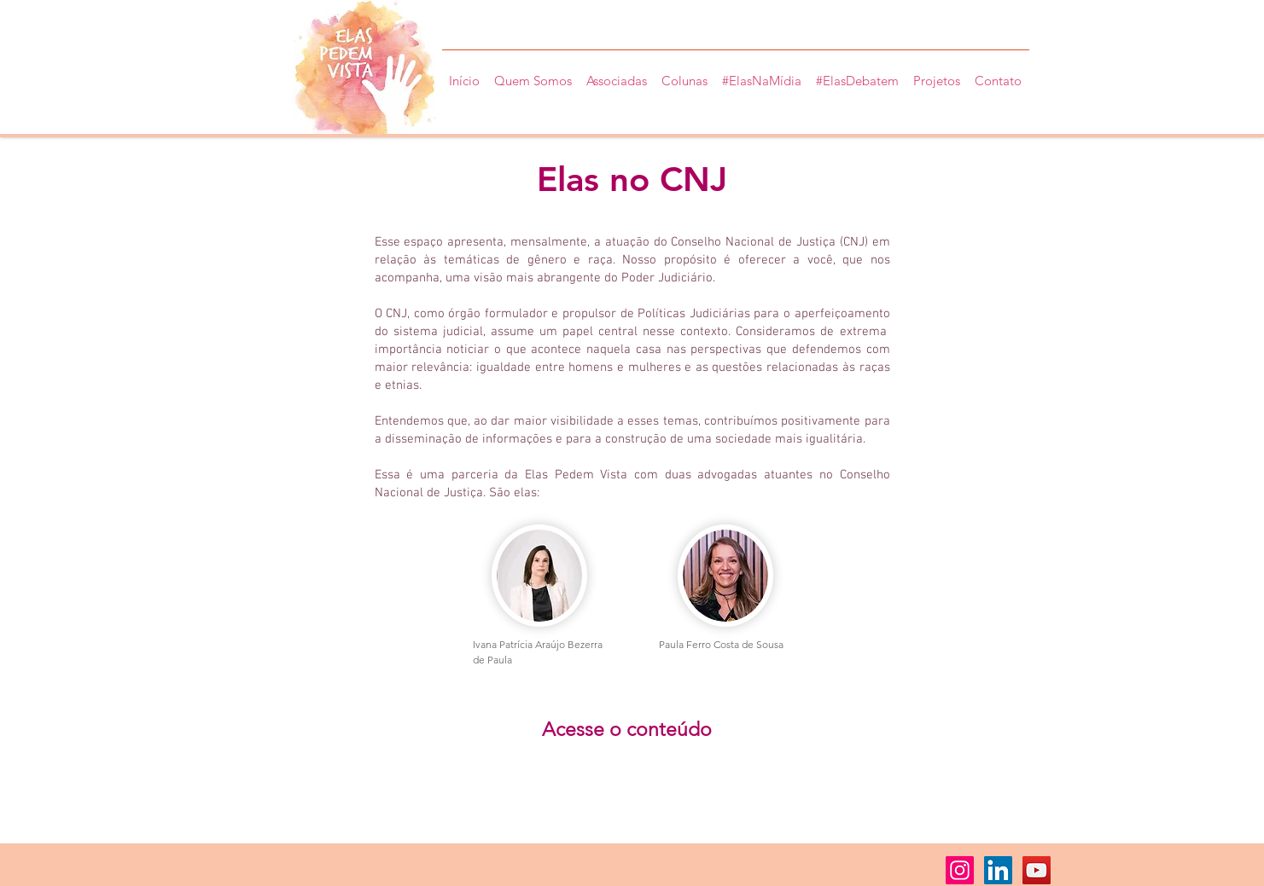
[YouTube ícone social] (1036, 870)
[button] (937, 73)
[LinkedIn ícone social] (998, 870)
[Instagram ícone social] (960, 870)
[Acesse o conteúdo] (627, 729)
